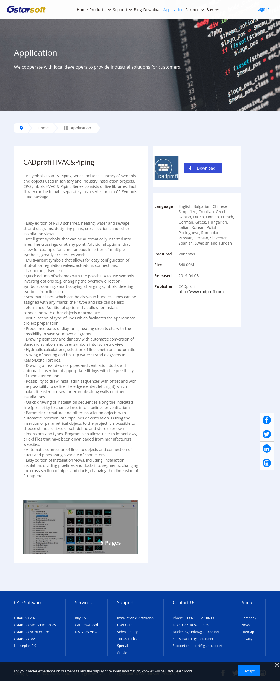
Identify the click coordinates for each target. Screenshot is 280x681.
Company (249, 618)
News (246, 625)
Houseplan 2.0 (25, 645)
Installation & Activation (135, 618)
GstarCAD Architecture (31, 631)
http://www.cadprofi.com (201, 291)
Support (122, 9)
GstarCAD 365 (25, 638)
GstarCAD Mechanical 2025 (35, 625)
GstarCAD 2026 (26, 618)
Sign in (264, 9)
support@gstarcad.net (205, 645)
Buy (212, 9)
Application (173, 9)
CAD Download (86, 625)
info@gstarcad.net (205, 631)
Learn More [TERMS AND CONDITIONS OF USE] (183, 671)
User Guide (125, 625)
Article (122, 652)
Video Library (127, 631)
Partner (195, 9)
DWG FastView (86, 631)
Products (100, 9)
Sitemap (248, 631)
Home (82, 9)
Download (152, 9)
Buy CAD (81, 618)
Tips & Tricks (127, 638)
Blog (138, 9)
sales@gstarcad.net (198, 638)
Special (122, 645)
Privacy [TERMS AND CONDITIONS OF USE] (247, 638)
